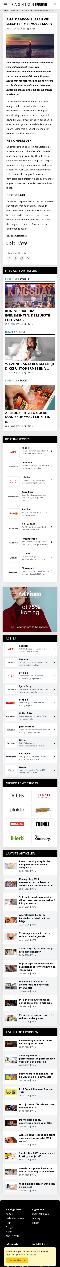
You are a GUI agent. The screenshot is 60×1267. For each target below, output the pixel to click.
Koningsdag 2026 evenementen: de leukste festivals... (27, 315)
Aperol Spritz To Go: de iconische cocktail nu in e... (28, 417)
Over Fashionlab (40, 1213)
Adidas (9, 1213)
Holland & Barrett (15, 1218)
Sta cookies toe (17, 1260)
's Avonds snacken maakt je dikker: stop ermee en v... (30, 366)
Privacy (35, 1222)
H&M (8, 1222)
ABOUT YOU (12, 1236)
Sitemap (36, 1218)
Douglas (10, 1227)
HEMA (9, 1231)
